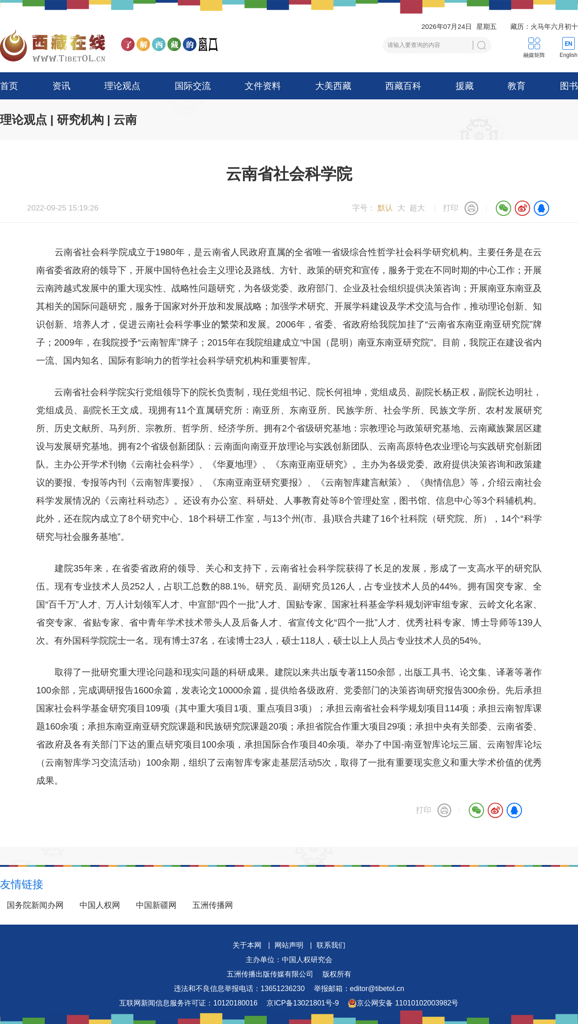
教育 (517, 86)
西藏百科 (403, 86)
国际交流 (193, 86)
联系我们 (331, 945)
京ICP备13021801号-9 (302, 1003)
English (568, 55)
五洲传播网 (212, 905)
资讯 (61, 86)
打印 (450, 208)
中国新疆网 (156, 905)
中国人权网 (99, 905)
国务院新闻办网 (35, 905)
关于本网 (247, 945)
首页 (9, 86)
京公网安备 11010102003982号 (403, 1003)
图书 (569, 86)
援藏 (465, 86)
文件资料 (263, 86)
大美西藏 (333, 86)
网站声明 (289, 945)
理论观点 (122, 86)
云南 (125, 119)
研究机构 (80, 119)
